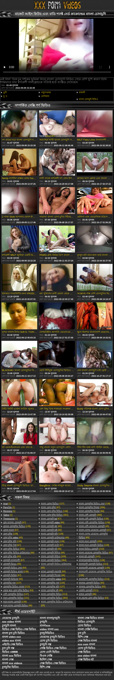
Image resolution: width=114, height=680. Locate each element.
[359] (90, 541)
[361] (54, 515)
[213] (16, 586)
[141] (16, 598)
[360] (90, 515)
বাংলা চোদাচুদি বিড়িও (88, 99)
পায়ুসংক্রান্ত (46, 92)
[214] (94, 579)
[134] (53, 583)
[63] (12, 556)
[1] (7, 503)
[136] (94, 518)
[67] (14, 522)
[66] (18, 552)
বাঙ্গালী (82, 92)
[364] (53, 560)
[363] (54, 598)
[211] (88, 590)
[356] (92, 507)
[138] (16, 571)
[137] (12, 583)
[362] (14, 549)
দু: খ (5, 96)
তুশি (5, 92)
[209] (53, 556)
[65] (13, 537)
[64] (14, 567)
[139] (17, 526)
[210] (91, 549)
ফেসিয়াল (45, 96)
